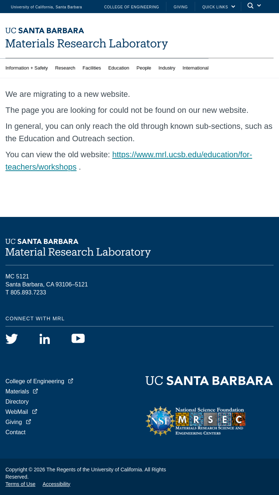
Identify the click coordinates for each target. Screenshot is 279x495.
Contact (15, 432)
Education (118, 68)
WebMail (16, 412)
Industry (166, 68)
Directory (17, 402)
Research (65, 68)
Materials (17, 391)
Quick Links (215, 7)
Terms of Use (20, 484)
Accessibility (56, 484)
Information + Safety (26, 68)
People (144, 68)
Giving (181, 7)
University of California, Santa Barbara (46, 7)
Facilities (91, 68)
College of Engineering (131, 7)
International (195, 68)
